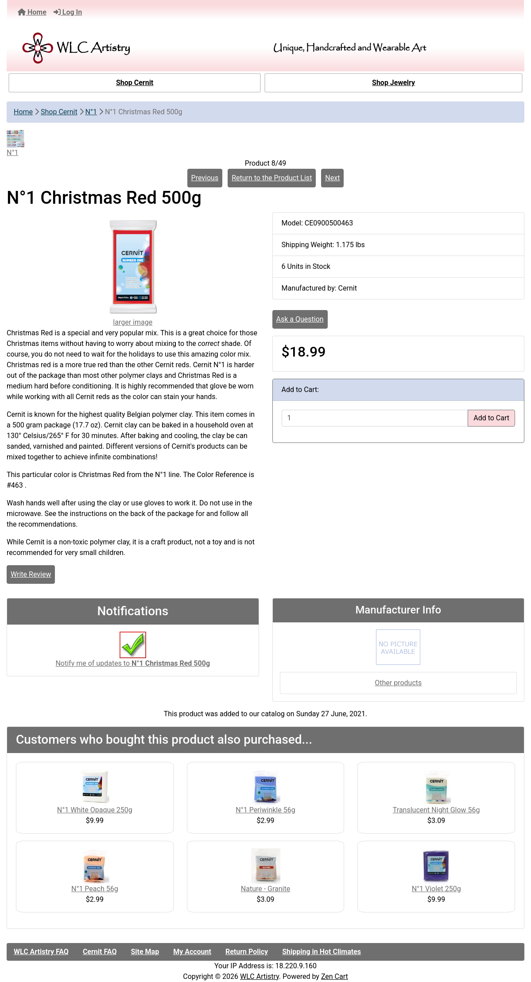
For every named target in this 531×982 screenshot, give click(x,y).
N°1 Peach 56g (94, 889)
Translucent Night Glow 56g (436, 810)
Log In (68, 12)
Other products (398, 683)
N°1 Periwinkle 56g (265, 810)
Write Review (31, 574)
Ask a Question (300, 319)
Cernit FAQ (100, 951)
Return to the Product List (272, 178)
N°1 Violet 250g (436, 889)
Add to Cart (491, 418)
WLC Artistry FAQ (41, 951)
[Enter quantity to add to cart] (375, 418)
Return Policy (246, 951)
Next (332, 178)
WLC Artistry (259, 976)
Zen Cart (334, 976)
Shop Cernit (134, 82)
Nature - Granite (265, 889)
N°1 (91, 112)
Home (32, 12)
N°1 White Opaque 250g (94, 810)
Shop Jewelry (393, 82)
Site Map (145, 951)
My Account (192, 951)
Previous (205, 178)
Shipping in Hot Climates (321, 951)
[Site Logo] (97, 48)
